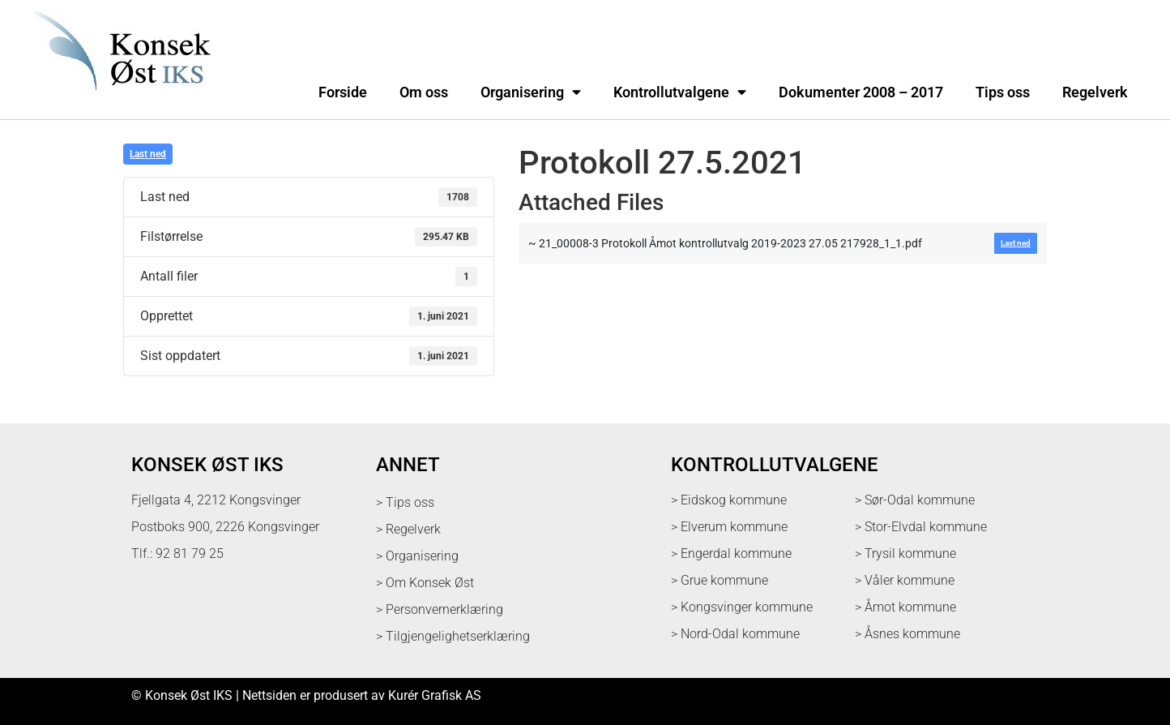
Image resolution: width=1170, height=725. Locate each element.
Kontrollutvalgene (679, 92)
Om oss (423, 92)
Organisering (530, 92)
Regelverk (1095, 92)
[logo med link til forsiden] (118, 101)
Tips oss (1003, 92)
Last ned (148, 154)
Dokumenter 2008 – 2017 (861, 92)
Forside (342, 92)
